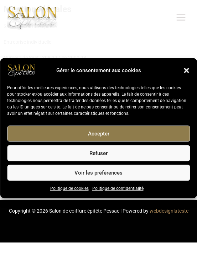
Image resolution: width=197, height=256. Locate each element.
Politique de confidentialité (118, 188)
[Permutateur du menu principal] (181, 18)
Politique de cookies (69, 188)
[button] (186, 70)
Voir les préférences (98, 173)
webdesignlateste (169, 211)
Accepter (98, 133)
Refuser (98, 153)
